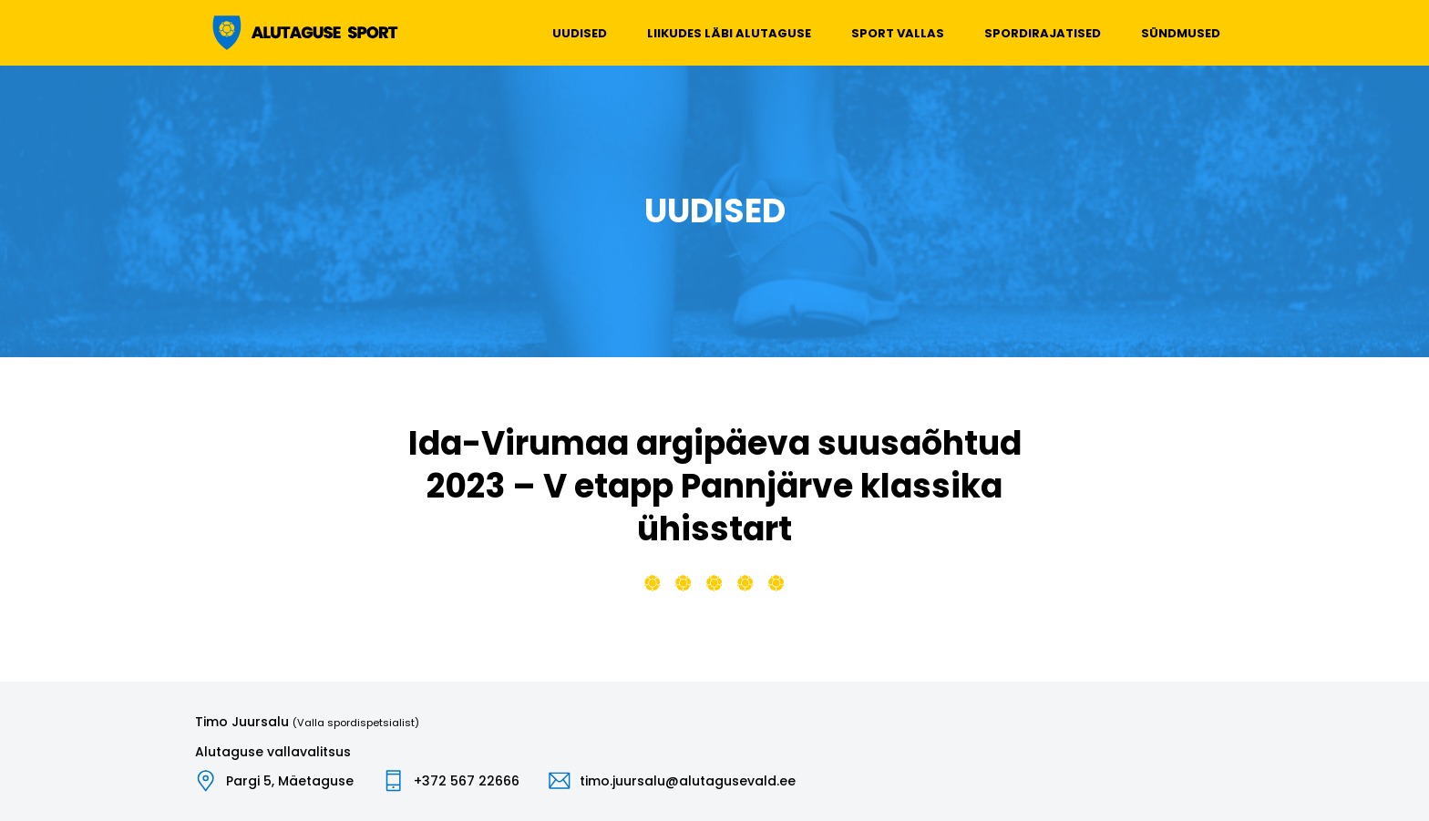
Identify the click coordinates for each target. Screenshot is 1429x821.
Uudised (579, 33)
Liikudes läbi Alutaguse (729, 33)
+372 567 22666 (466, 781)
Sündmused (1180, 33)
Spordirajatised (1042, 33)
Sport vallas (897, 33)
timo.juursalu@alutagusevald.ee (688, 781)
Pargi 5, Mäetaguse (290, 781)
